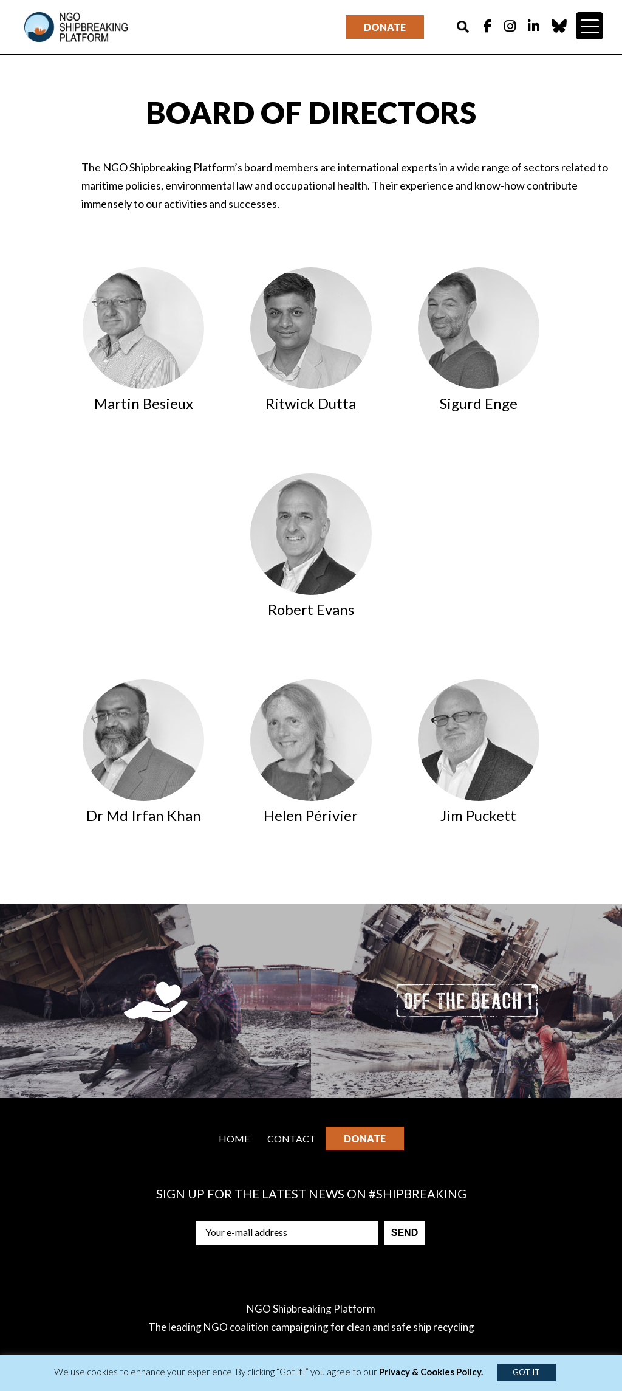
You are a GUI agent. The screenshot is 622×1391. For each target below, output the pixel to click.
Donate (385, 27)
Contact (291, 1138)
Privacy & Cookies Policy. (431, 1371)
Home (234, 1138)
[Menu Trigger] (589, 25)
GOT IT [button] (526, 1372)
